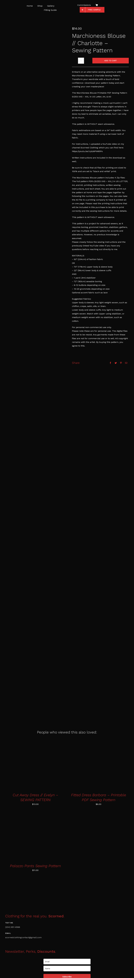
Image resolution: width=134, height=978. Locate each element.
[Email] (126, 362)
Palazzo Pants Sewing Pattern (35, 866)
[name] (67, 968)
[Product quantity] (81, 61)
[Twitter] (115, 362)
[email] (67, 961)
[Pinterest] (121, 362)
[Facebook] (110, 362)
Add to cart (110, 60)
